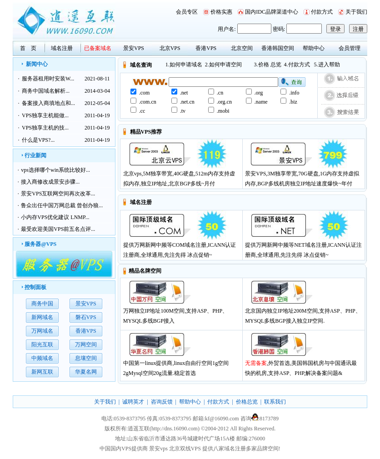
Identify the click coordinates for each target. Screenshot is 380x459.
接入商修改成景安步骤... (50, 182)
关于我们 (356, 12)
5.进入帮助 (327, 64)
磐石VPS (85, 317)
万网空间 (86, 344)
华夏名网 (86, 372)
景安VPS (133, 48)
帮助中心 (314, 48)
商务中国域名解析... (46, 91)
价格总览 (247, 402)
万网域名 (42, 331)
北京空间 (242, 48)
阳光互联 (42, 344)
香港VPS (205, 48)
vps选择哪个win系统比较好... (55, 170)
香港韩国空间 (277, 48)
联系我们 (275, 402)
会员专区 (187, 12)
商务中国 (42, 303)
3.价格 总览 (267, 64)
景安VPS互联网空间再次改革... (58, 193)
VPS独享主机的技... (45, 128)
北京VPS (170, 48)
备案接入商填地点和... (48, 103)
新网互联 (42, 372)
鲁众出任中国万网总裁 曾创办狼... (62, 205)
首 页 (28, 48)
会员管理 (349, 48)
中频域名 (42, 358)
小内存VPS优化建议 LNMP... (55, 217)
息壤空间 (86, 358)
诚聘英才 (133, 402)
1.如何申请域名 (183, 64)
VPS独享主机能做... (45, 115)
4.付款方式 (297, 64)
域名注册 (62, 48)
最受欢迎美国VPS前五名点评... (58, 229)
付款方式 (322, 12)
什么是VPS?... (38, 140)
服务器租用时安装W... (48, 78)
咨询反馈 (162, 402)
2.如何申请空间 (223, 64)
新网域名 (42, 317)
